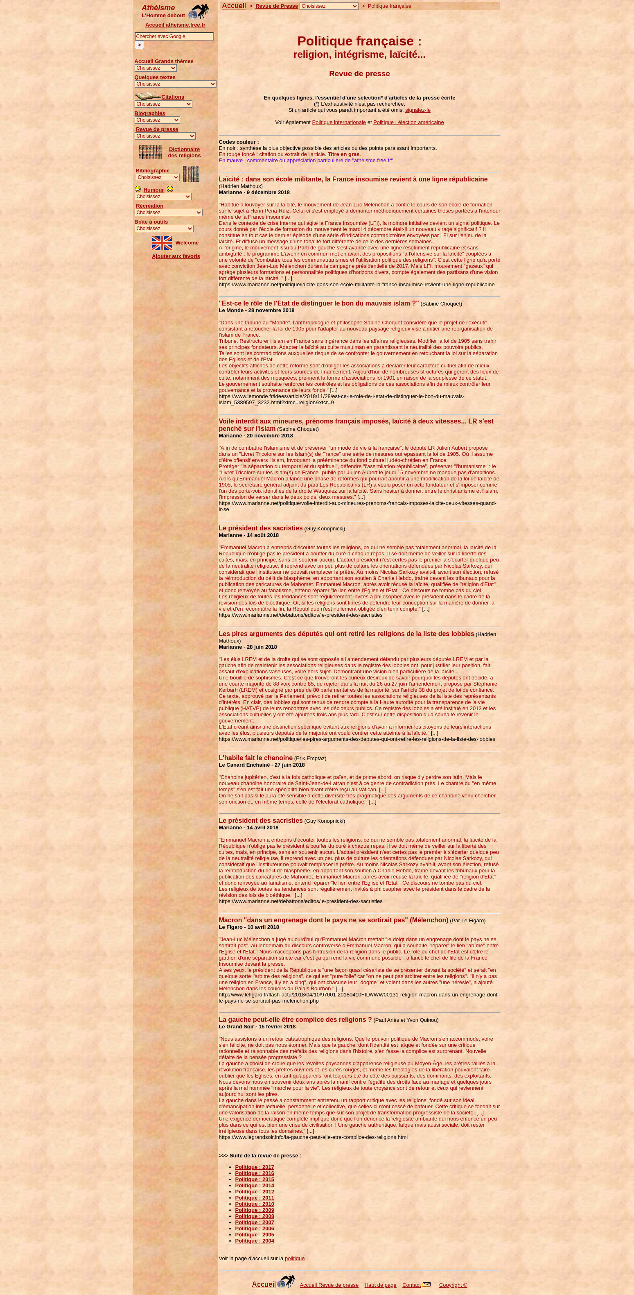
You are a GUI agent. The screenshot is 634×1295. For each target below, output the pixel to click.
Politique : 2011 (254, 1198)
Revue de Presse (276, 6)
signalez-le (418, 110)
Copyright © (453, 1285)
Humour (154, 190)
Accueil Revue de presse (329, 1285)
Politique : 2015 (254, 1179)
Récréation (149, 206)
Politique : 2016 (254, 1173)
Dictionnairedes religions (184, 152)
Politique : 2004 (254, 1241)
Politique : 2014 (254, 1185)
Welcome (187, 243)
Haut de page (381, 1285)
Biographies (150, 113)
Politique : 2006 (254, 1228)
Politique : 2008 (254, 1216)
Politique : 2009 (254, 1210)
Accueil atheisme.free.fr (175, 25)
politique (295, 1258)
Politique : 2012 (254, 1192)
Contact (411, 1285)
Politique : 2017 (254, 1167)
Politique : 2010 (254, 1204)
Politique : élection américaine (408, 122)
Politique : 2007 (254, 1222)
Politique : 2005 (254, 1235)
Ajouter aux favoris (176, 256)
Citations (173, 97)
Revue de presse (157, 129)
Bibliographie (153, 171)
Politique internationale (339, 122)
